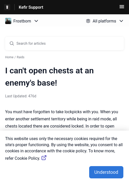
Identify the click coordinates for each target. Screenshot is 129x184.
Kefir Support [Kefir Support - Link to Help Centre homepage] (31, 7)
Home (9, 57)
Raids (20, 57)
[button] (122, 8)
